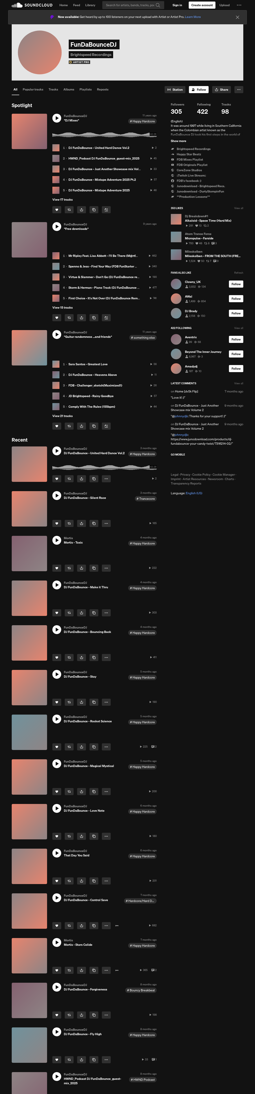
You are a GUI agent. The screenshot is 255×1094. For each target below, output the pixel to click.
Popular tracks (33, 89)
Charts (229, 479)
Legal (174, 474)
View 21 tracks (62, 415)
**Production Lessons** (190, 196)
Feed (76, 5)
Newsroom (215, 479)
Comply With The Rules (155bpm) (92, 406)
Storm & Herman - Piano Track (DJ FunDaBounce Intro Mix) (110, 287)
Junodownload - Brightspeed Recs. (198, 186)
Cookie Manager (224, 474)
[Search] (133, 5)
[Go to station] (175, 89)
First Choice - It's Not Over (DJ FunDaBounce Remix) (105, 298)
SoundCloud (32, 5)
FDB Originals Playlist (189, 164)
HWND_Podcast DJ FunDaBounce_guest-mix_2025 (104, 158)
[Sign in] (177, 5)
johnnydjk (181, 416)
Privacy (185, 474)
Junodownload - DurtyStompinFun (197, 191)
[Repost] (69, 209)
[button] (239, 5)
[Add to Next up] (106, 209)
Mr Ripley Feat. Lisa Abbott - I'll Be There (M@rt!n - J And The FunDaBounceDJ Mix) (127, 255)
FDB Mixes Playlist (187, 159)
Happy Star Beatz (186, 154)
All (15, 89)
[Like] (56, 209)
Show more (178, 141)
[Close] (237, 17)
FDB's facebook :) (186, 180)
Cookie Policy (201, 474)
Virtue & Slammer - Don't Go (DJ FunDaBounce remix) (106, 277)
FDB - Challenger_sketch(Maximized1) (95, 385)
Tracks (53, 89)
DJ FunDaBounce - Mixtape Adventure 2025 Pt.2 (102, 179)
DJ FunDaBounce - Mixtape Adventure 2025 (99, 190)
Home (63, 5)
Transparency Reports (186, 483)
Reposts (102, 89)
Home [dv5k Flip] (186, 391)
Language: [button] (186, 493)
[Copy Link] (93, 209)
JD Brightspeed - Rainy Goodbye (91, 396)
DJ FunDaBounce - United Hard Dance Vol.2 (99, 147)
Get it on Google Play (214, 464)
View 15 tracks (62, 307)
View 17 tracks (62, 199)
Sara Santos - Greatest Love (88, 364)
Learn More (193, 16)
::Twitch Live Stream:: (188, 175)
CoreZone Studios (186, 170)
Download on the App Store (184, 464)
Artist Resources (194, 479)
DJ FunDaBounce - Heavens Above (93, 374)
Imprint (176, 479)
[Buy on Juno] (117, 925)
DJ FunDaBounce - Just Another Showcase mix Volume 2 (108, 169)
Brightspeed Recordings (191, 148)
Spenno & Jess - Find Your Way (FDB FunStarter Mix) (105, 266)
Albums (68, 89)
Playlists (86, 89)
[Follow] (199, 89)
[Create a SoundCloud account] (202, 5)
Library (90, 5)
